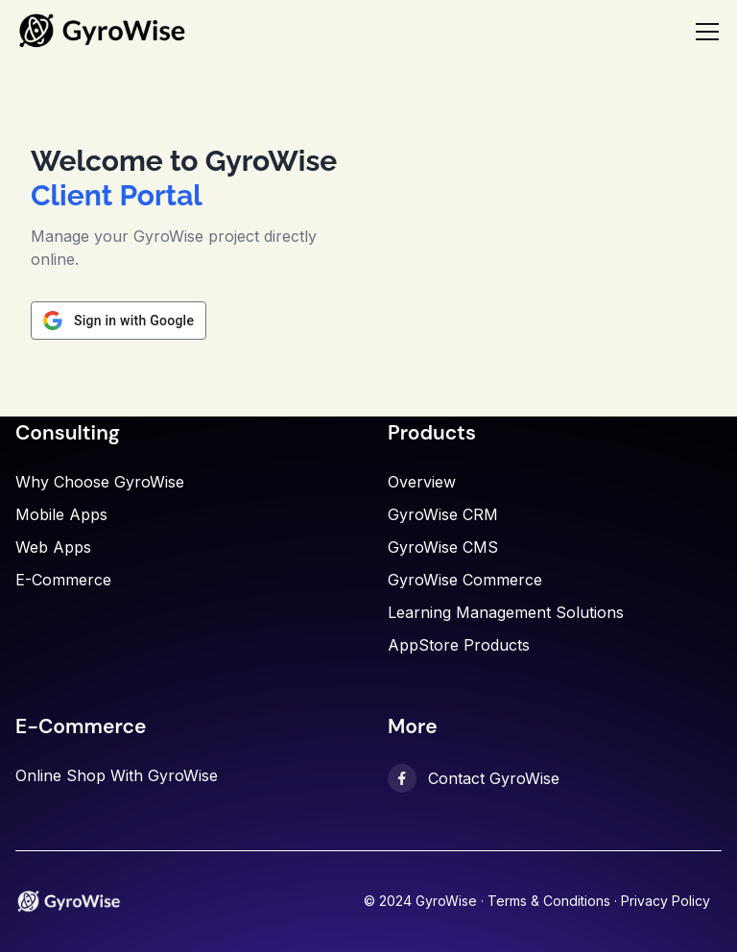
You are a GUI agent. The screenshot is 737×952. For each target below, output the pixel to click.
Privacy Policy (665, 900)
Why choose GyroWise (99, 481)
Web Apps (53, 547)
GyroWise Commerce (465, 579)
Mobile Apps (61, 514)
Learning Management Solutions (506, 612)
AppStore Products (459, 644)
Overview (422, 481)
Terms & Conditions (548, 900)
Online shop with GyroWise (116, 775)
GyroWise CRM (443, 514)
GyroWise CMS (443, 547)
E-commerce (63, 579)
